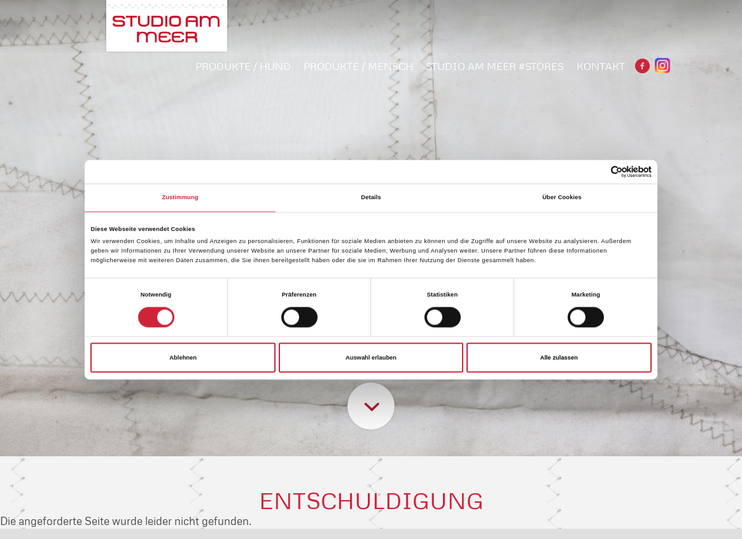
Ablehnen (183, 357)
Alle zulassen (559, 357)
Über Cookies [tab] (562, 198)
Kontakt (601, 66)
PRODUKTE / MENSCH (358, 66)
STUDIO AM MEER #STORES (495, 66)
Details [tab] (371, 198)
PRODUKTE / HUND (243, 66)
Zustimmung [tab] (180, 198)
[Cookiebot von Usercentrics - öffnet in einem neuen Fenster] (596, 171)
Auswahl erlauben (371, 357)
